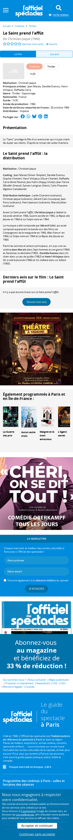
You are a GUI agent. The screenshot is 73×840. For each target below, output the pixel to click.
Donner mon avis (37, 302)
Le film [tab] (18, 54)
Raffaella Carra (22, 90)
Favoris (51, 44)
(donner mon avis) (32, 44)
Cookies (29, 686)
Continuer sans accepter (37, 834)
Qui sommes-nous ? (14, 679)
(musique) (46, 199)
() (30, 175)
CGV (55, 683)
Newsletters (43, 683)
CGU (62, 683)
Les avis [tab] (54, 54)
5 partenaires (28, 811)
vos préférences (25, 814)
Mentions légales (12, 686)
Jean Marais (34, 86)
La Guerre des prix (8, 433)
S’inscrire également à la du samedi (37, 580)
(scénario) (17, 199)
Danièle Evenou (51, 86)
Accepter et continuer (37, 826)
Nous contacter (37, 679)
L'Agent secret (62, 433)
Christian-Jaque (27, 83)
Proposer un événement (19, 683)
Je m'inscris (36, 588)
